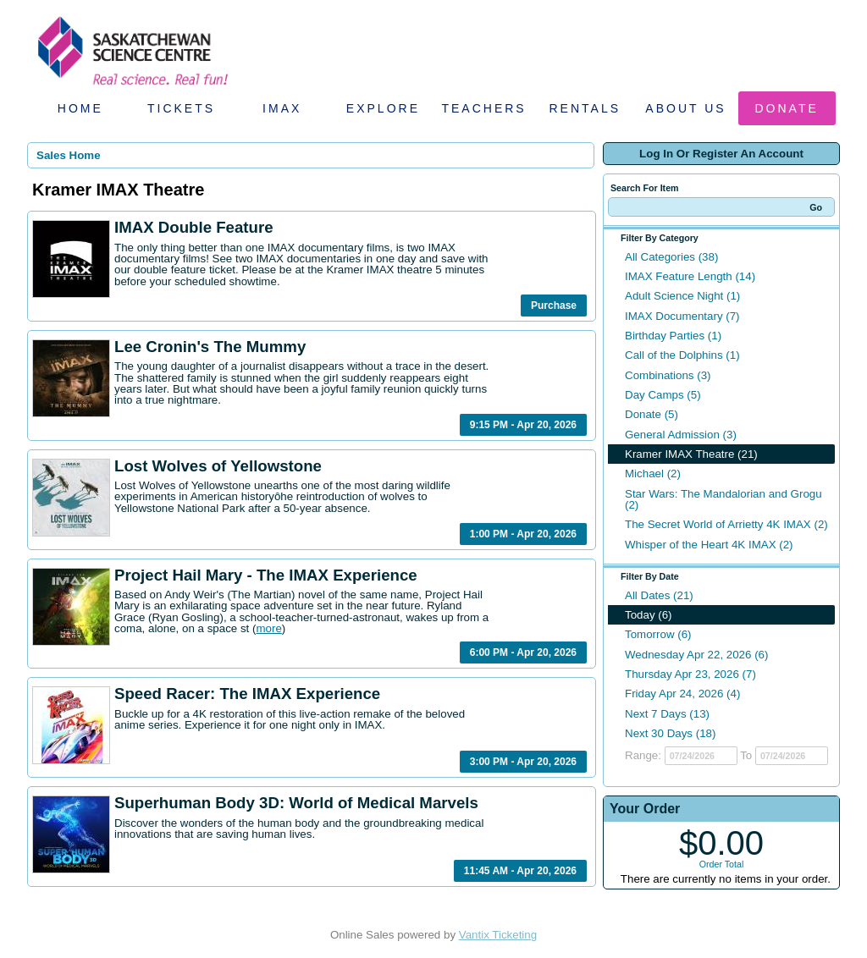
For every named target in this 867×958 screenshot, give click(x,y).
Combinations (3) (667, 375)
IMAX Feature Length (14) (690, 276)
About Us (685, 108)
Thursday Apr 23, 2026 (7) (690, 674)
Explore (383, 108)
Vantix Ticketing (498, 934)
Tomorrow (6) (658, 634)
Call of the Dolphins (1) (682, 355)
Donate (787, 108)
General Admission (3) (681, 434)
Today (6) (648, 614)
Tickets (181, 108)
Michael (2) (653, 473)
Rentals (585, 108)
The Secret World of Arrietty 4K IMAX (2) (726, 524)
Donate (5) (651, 414)
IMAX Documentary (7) (682, 316)
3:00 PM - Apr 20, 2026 (523, 762)
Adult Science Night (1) (682, 295)
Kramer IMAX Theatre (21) (691, 454)
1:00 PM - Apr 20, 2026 (523, 534)
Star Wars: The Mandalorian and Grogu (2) (723, 499)
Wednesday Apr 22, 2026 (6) (696, 654)
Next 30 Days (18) (670, 733)
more (268, 628)
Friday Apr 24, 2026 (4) (682, 693)
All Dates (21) (659, 595)
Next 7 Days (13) (667, 713)
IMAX (281, 108)
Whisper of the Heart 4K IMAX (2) (709, 544)
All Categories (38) (671, 257)
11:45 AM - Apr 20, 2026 (520, 871)
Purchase (554, 305)
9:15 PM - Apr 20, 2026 (523, 425)
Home (80, 108)
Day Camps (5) (663, 394)
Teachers (483, 108)
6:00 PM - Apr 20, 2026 (523, 652)
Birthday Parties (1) (673, 335)
